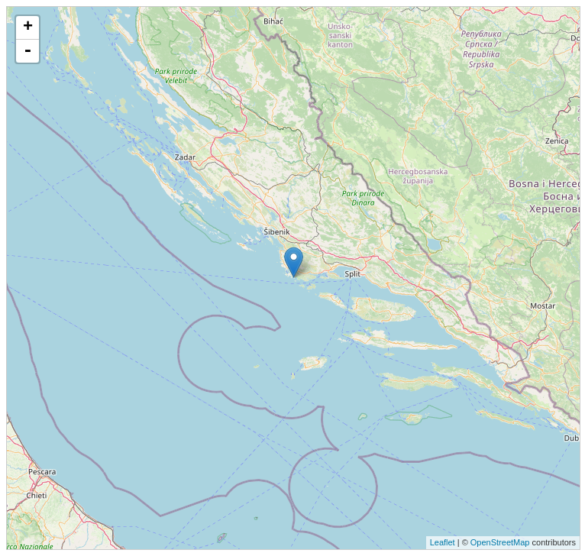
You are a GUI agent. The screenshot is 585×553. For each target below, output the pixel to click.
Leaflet (442, 542)
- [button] (27, 51)
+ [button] (28, 27)
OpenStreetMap (500, 542)
